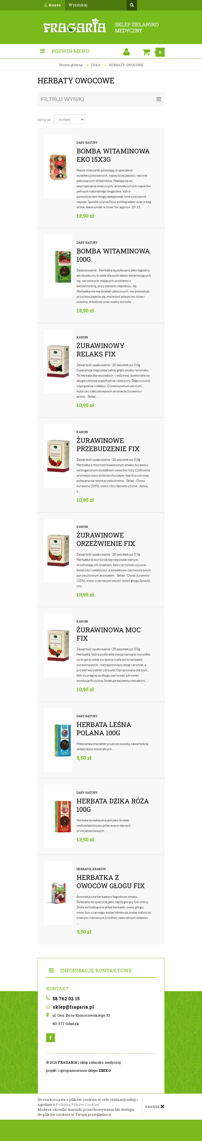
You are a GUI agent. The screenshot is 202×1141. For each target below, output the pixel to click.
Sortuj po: (44, 119)
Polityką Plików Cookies (77, 1104)
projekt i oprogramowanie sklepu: (78, 1070)
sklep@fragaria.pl (70, 1007)
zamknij (155, 1106)
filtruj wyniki (101, 99)
